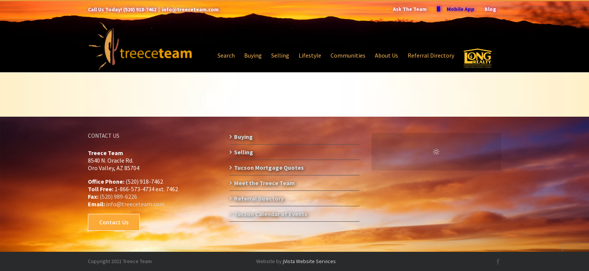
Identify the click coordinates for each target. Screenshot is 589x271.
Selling (243, 152)
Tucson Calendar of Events (270, 214)
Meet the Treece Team (264, 183)
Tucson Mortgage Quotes (269, 167)
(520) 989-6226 (118, 196)
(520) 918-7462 (139, 9)
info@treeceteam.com (190, 9)
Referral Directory (259, 198)
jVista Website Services (309, 261)
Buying (243, 136)
